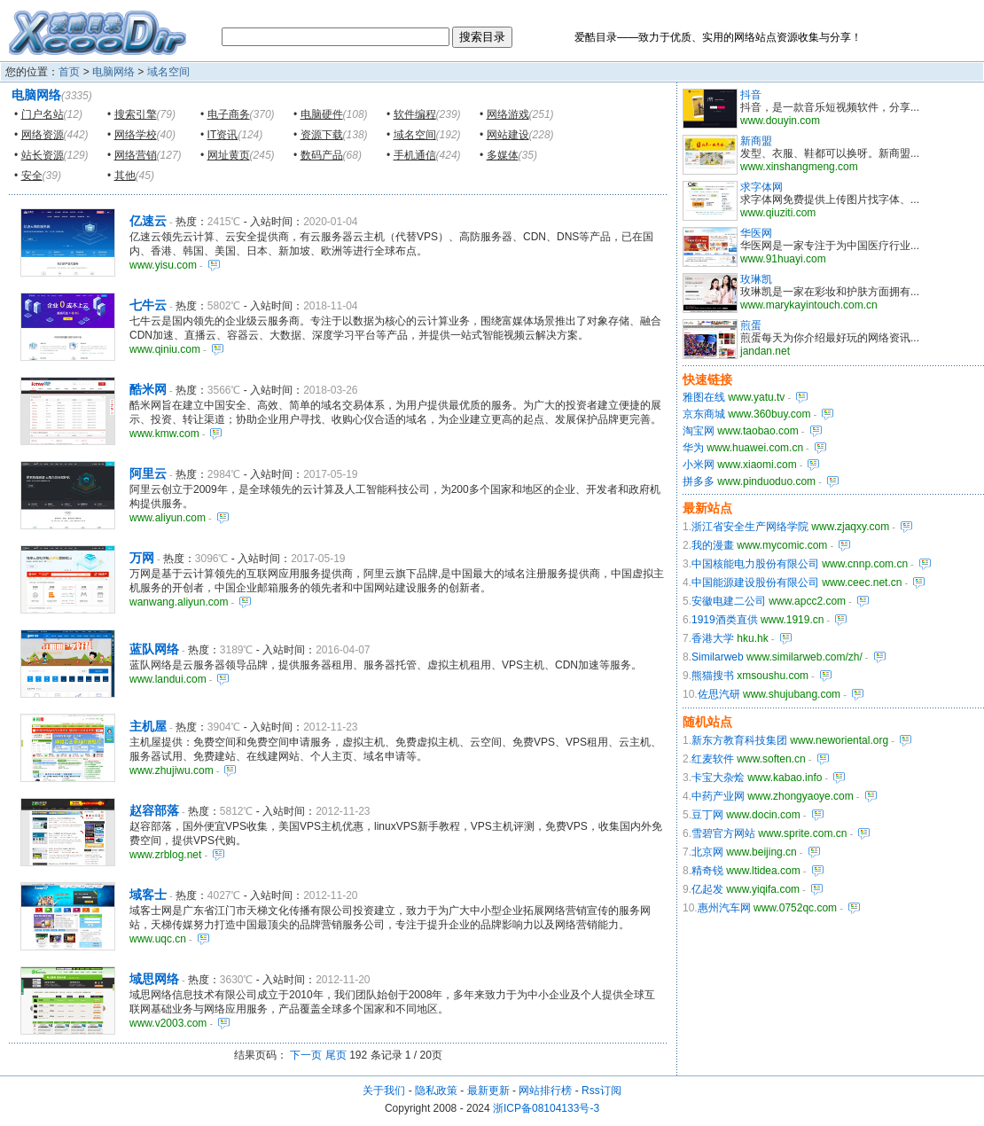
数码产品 (322, 155)
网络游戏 (508, 114)
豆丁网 (707, 815)
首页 (69, 72)
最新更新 (488, 1090)
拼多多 (699, 481)
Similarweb (717, 657)
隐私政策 (436, 1090)
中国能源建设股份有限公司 (755, 582)
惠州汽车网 (724, 908)
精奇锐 (707, 870)
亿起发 (707, 889)
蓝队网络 (154, 649)
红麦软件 (712, 759)
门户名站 (42, 114)
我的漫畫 (712, 545)
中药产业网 (718, 796)
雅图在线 (704, 397)
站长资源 (42, 155)
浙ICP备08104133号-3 (546, 1108)
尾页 (336, 1055)
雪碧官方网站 (723, 833)
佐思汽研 (719, 694)
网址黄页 (228, 155)
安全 (32, 175)
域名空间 (168, 72)
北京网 (707, 852)
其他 (125, 175)
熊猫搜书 (712, 675)
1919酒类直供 (724, 620)
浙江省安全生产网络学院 (749, 526)
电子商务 (228, 114)
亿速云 (148, 221)
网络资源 (42, 135)
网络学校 (135, 135)
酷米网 (148, 389)
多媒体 (503, 155)
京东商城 (704, 414)
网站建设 (508, 135)
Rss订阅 (601, 1090)
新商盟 (756, 141)
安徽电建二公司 (728, 601)
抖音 (750, 95)
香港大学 (712, 638)
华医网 (756, 233)
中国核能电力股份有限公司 (755, 564)
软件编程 (415, 114)
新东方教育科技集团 (739, 740)
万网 (141, 558)
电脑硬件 (322, 114)
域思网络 (154, 979)
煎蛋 (750, 325)
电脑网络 (113, 72)
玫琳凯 (756, 279)
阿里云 (148, 473)
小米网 (699, 464)
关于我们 (384, 1090)
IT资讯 (222, 135)
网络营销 (135, 155)
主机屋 (148, 726)
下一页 (306, 1055)
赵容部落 (154, 810)
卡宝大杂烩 (718, 777)
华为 (693, 448)
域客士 (148, 895)
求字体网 (761, 187)
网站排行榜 (545, 1090)
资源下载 (322, 135)
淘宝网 (699, 431)
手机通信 (415, 155)
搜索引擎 (135, 114)
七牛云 (148, 305)
